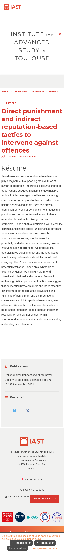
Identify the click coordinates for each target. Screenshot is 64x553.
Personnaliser (17, 548)
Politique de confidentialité (45, 548)
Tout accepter (21, 542)
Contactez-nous (42, 499)
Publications (38, 91)
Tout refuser (45, 542)
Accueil (5, 91)
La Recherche (20, 91)
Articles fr (53, 91)
